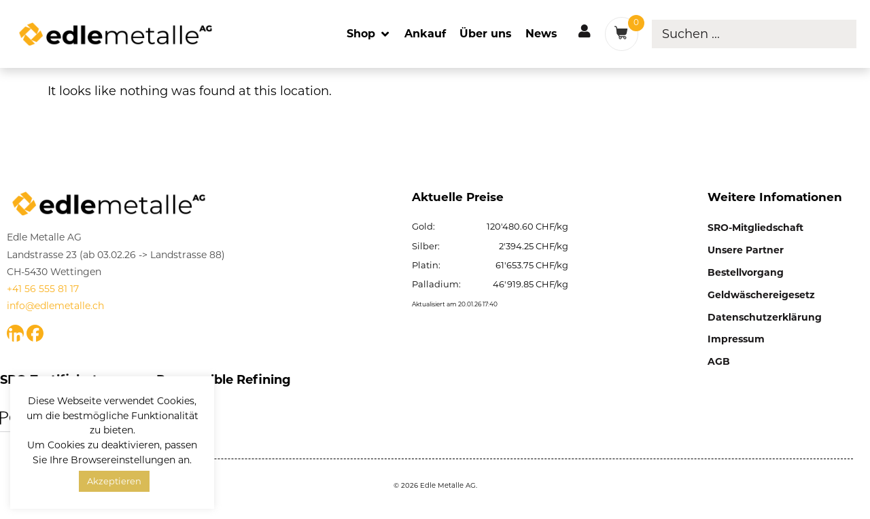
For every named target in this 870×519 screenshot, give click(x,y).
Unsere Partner (746, 250)
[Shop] (369, 33)
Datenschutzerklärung (765, 317)
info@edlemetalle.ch (55, 306)
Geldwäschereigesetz (761, 295)
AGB (719, 361)
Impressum (736, 339)
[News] (541, 33)
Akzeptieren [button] (114, 481)
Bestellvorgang (746, 272)
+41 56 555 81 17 (43, 289)
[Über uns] (486, 33)
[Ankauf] (425, 33)
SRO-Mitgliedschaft (755, 227)
